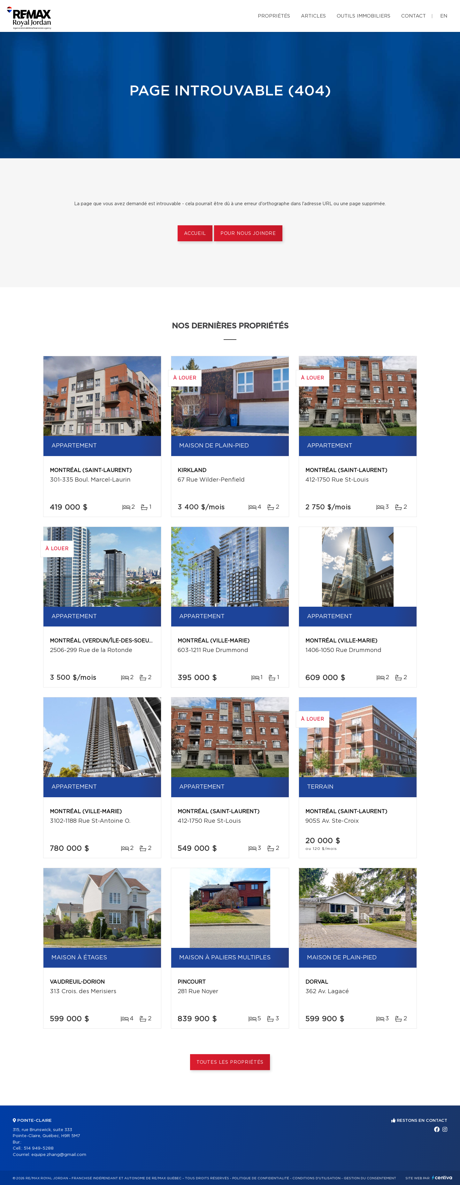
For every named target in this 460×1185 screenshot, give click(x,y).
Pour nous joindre (248, 233)
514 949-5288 (39, 1148)
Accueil (195, 233)
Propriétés (274, 16)
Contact (413, 16)
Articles (313, 16)
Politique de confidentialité (260, 1178)
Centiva (442, 1177)
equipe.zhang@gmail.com (58, 1155)
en (443, 16)
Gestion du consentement (370, 1178)
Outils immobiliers (363, 16)
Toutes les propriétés (230, 1062)
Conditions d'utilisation (316, 1178)
